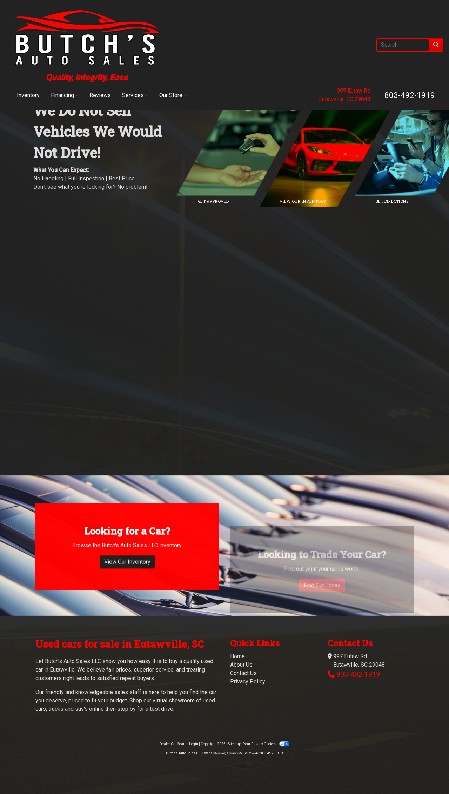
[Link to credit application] (245, 148)
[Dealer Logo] (87, 45)
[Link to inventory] (335, 148)
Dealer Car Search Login (179, 744)
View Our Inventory (127, 582)
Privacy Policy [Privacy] (247, 681)
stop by (126, 709)
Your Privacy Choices (266, 744)
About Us (241, 664)
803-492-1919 (409, 95)
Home (237, 656)
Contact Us (243, 673)
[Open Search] (402, 45)
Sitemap (234, 744)
